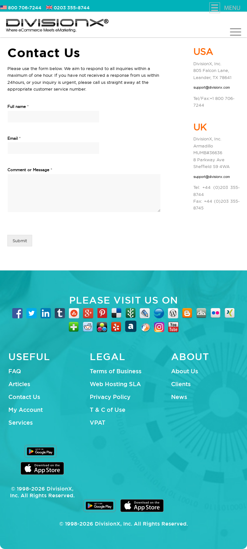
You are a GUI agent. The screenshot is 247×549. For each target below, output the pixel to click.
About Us (184, 371)
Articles (19, 384)
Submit (20, 240)
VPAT (97, 422)
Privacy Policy (110, 397)
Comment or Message (29, 169)
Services (20, 422)
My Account (25, 409)
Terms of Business (116, 371)
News (179, 397)
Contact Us (24, 397)
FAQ (14, 371)
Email (14, 138)
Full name (18, 106)
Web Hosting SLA (115, 384)
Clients (181, 384)
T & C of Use (107, 409)
